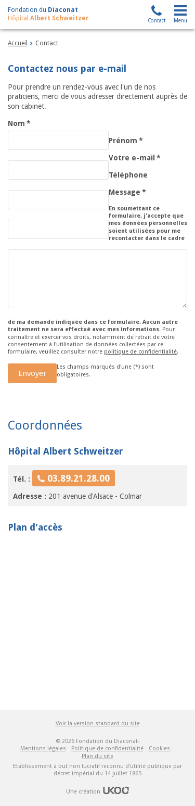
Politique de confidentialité (107, 748)
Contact (157, 20)
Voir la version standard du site (98, 723)
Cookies (159, 748)
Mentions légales (43, 748)
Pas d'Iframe (97, 618)
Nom (19, 123)
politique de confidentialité (140, 351)
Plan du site (97, 756)
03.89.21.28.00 (78, 478)
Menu (180, 20)
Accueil (18, 43)
